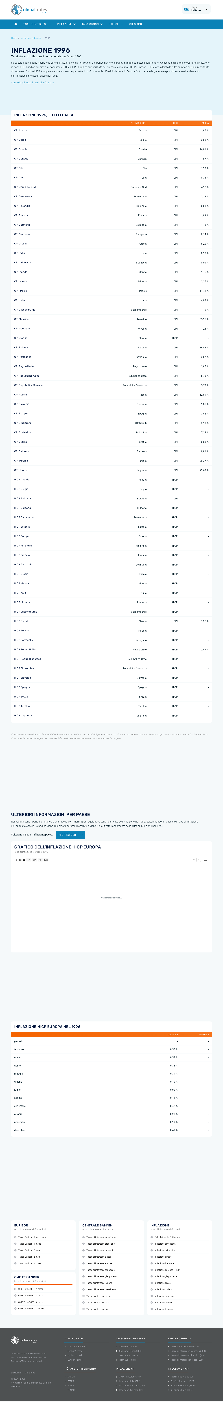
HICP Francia (22, 555)
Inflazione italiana (162, 1289)
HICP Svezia (21, 696)
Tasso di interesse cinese (96, 1257)
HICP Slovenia (22, 677)
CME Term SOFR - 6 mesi (28, 1302)
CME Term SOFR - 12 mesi (29, 1308)
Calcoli (116, 24)
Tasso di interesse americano (99, 1237)
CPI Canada (21, 158)
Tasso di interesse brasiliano (98, 1244)
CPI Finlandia (22, 205)
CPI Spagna (21, 413)
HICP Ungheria (23, 715)
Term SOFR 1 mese (127, 1355)
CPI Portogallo (22, 356)
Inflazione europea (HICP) (165, 1270)
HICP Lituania (22, 602)
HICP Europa (21, 536)
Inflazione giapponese (164, 1276)
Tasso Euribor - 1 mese (27, 1244)
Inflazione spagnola (162, 1296)
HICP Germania (23, 564)
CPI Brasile (20, 149)
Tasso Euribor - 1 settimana (30, 1237)
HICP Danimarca (24, 517)
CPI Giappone (22, 234)
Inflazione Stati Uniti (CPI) (130, 1385)
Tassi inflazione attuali (180, 1376)
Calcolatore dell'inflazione (165, 1237)
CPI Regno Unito (24, 366)
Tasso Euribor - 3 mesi (27, 1250)
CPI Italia (19, 300)
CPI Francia (21, 215)
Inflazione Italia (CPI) (128, 1381)
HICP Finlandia (23, 545)
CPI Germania (22, 224)
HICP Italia (20, 592)
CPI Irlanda (20, 271)
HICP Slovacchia (24, 668)
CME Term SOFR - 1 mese (28, 1289)
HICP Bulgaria (22, 498)
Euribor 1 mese (73, 1351)
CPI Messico (21, 319)
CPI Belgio (20, 139)
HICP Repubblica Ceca (27, 658)
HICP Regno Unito (24, 649)
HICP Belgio (21, 489)
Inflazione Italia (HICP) (180, 1390)
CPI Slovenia (21, 404)
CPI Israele (20, 290)
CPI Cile (19, 168)
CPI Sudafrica (22, 432)
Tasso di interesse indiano (97, 1283)
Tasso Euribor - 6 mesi (27, 1257)
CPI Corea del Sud (25, 187)
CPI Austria (21, 130)
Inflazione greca (161, 1283)
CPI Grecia (20, 243)
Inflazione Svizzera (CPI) (130, 1390)
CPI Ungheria (22, 470)
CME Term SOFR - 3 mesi (28, 1295)
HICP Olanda (21, 621)
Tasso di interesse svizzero (97, 1309)
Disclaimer (16, 1372)
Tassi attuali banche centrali (183, 1346)
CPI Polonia (21, 347)
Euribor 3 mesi (73, 1355)
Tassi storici (92, 24)
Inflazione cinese (161, 1257)
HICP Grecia (21, 573)
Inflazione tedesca (162, 1309)
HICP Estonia (22, 526)
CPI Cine (19, 177)
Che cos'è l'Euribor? (75, 1346)
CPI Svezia (20, 441)
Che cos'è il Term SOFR (129, 1351)
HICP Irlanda (21, 583)
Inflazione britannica (163, 1250)
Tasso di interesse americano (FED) (187, 1351)
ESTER (69, 1381)
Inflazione (66, 24)
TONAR (69, 1390)
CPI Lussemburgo (24, 309)
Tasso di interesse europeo (97, 1263)
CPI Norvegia (22, 328)
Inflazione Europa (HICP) (182, 1385)
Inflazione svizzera (162, 1302)
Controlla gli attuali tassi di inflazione (32, 82)
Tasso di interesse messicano (99, 1289)
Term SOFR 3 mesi (126, 1360)
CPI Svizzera (21, 451)
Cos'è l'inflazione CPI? (128, 1376)
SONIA (69, 1385)
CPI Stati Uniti (22, 422)
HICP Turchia (22, 706)
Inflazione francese (162, 1263)
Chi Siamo (135, 24)
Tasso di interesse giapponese (99, 1276)
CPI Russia (20, 394)
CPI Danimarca (23, 196)
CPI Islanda (21, 281)
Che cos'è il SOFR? (126, 1346)
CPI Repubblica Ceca (26, 375)
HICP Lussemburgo (25, 611)
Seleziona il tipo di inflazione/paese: (32, 834)
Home (14, 38)
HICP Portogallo (23, 640)
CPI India (19, 253)
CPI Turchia (21, 460)
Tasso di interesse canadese (98, 1270)
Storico (37, 38)
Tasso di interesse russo (96, 1296)
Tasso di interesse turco (96, 1302)
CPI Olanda (20, 338)
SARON (69, 1376)
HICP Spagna (22, 687)
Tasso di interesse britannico (98, 1250)
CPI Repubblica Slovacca (29, 385)
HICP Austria (21, 479)
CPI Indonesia (22, 262)
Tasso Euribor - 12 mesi (28, 1263)
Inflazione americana (163, 1244)
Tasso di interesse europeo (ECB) (186, 1360)
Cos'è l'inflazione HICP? (181, 1381)
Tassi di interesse (37, 24)
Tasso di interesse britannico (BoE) (187, 1355)
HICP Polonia (22, 630)
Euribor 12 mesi (73, 1360)
